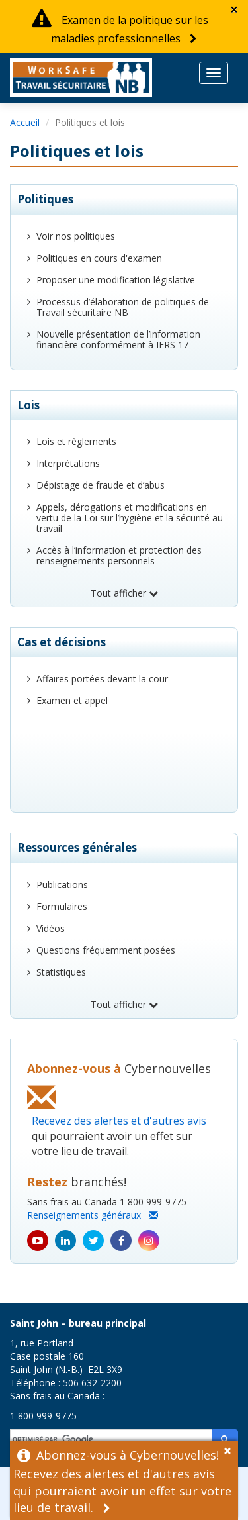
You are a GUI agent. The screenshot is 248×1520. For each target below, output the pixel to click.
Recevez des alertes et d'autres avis (119, 1120)
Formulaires (61, 906)
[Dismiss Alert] (234, 10)
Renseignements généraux (92, 1215)
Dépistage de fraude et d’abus (100, 485)
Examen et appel (72, 700)
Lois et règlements (76, 441)
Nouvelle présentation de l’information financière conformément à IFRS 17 (118, 339)
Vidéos (50, 928)
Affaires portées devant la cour (102, 678)
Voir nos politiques (75, 236)
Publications (62, 884)
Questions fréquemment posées (105, 950)
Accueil (25, 122)
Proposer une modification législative (115, 280)
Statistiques (61, 972)
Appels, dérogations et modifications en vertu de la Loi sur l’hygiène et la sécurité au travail (129, 517)
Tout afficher (124, 593)
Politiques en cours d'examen (99, 258)
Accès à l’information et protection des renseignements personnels (119, 555)
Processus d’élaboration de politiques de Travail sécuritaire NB (122, 307)
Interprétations (68, 463)
